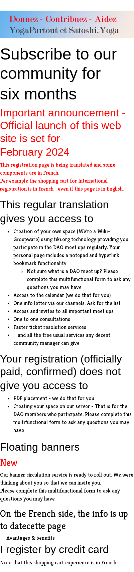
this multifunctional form (77, 279)
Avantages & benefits (30, 537)
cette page (46, 526)
